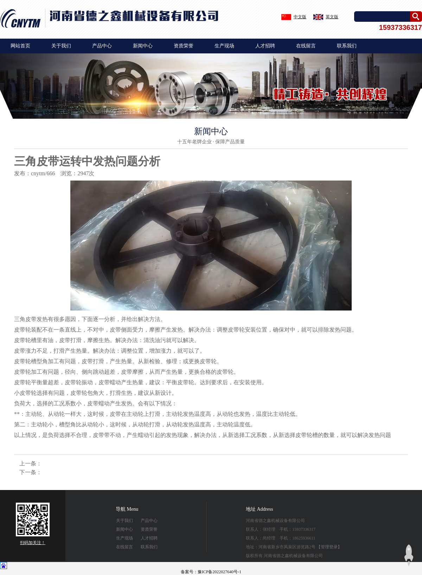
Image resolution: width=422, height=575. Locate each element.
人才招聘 (265, 45)
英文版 (332, 16)
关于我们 (61, 45)
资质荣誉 (183, 45)
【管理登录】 (329, 546)
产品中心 (102, 45)
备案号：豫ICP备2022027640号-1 (211, 571)
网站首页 (20, 45)
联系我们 (347, 45)
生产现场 (224, 45)
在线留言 (306, 45)
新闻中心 (143, 45)
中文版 (300, 16)
